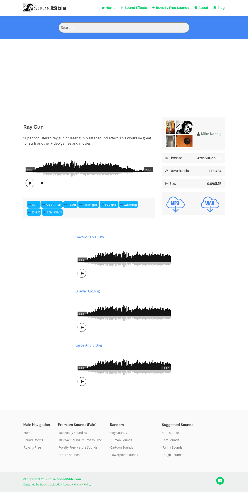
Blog (219, 7)
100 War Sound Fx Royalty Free (80, 440)
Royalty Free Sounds (170, 7)
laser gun (90, 204)
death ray (54, 204)
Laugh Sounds (172, 454)
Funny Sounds (172, 447)
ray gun (111, 204)
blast (36, 212)
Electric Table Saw (89, 237)
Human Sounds (121, 440)
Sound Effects (134, 7)
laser (72, 204)
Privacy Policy (82, 484)
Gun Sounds (171, 432)
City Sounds (118, 432)
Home (108, 7)
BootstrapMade (50, 484)
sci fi (35, 204)
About (201, 7)
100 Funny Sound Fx (72, 432)
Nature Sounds (69, 454)
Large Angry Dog (88, 345)
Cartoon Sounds (121, 447)
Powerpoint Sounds (124, 454)
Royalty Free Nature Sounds (78, 447)
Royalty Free (32, 447)
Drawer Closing (87, 291)
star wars (54, 212)
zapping (130, 204)
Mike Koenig (211, 133)
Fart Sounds (170, 440)
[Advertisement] (124, 71)
